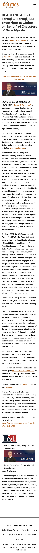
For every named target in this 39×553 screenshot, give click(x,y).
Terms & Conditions (29, 530)
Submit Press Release (10, 530)
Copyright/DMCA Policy (12, 535)
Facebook (8, 387)
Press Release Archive (23, 525)
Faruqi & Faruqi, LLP (22, 105)
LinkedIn (25, 384)
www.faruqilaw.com (17, 148)
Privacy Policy (30, 535)
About (9, 525)
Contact (19, 539)
